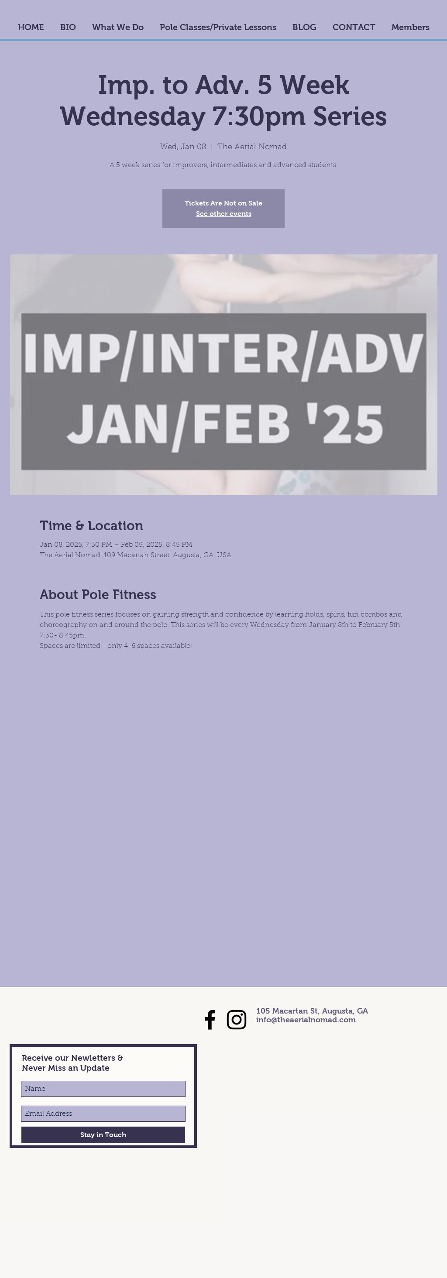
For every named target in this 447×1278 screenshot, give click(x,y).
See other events (223, 213)
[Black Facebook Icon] (210, 1020)
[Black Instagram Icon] (237, 1020)
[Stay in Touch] (103, 1135)
